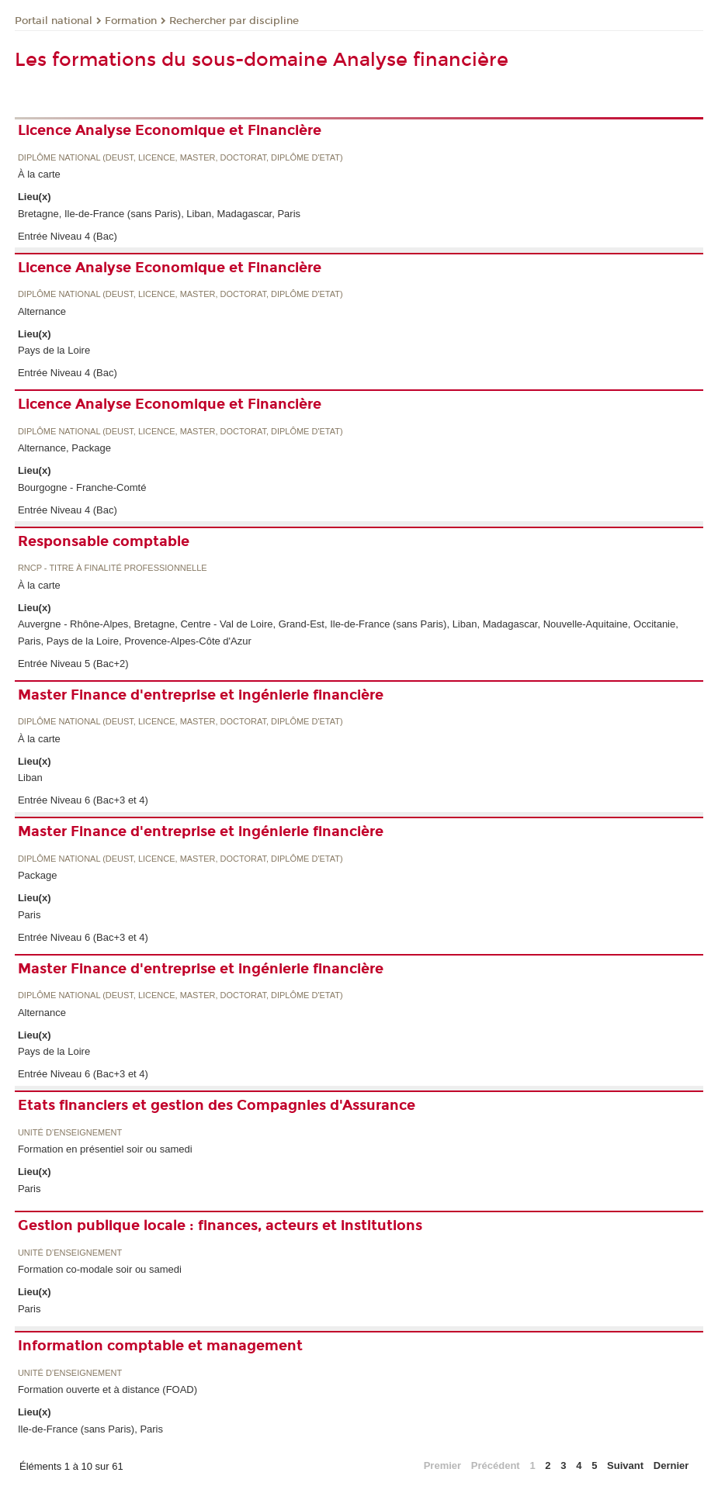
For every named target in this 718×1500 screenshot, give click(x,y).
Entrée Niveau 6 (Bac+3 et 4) (83, 800)
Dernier (671, 1465)
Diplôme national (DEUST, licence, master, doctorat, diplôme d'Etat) (180, 158)
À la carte (39, 174)
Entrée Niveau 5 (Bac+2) (73, 663)
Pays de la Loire (54, 350)
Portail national (53, 21)
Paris (29, 915)
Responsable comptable (103, 541)
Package (37, 875)
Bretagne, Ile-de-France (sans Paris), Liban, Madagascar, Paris (159, 213)
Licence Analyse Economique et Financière (169, 130)
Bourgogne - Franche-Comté (82, 487)
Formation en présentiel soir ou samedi (105, 1149)
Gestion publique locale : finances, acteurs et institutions (220, 1225)
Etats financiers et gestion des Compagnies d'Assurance (216, 1105)
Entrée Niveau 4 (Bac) (67, 236)
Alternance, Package (64, 448)
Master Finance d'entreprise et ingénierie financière (200, 694)
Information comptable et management (160, 1345)
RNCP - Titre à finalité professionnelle (112, 568)
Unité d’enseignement (70, 1133)
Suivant (625, 1465)
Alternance (42, 311)
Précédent (495, 1465)
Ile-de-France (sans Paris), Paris (90, 1429)
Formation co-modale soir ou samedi (100, 1269)
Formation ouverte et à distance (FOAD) (107, 1389)
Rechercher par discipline (234, 21)
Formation (131, 21)
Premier (442, 1465)
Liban (30, 777)
